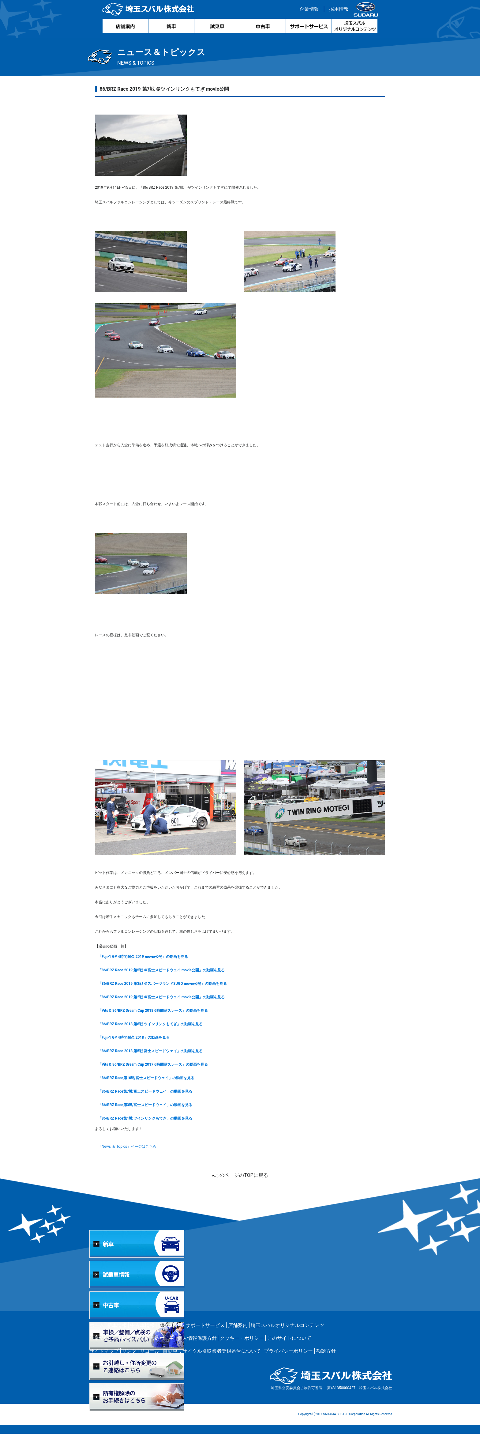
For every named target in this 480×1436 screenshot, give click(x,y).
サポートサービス (205, 1327)
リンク (129, 1353)
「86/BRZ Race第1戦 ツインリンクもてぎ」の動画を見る (149, 1120)
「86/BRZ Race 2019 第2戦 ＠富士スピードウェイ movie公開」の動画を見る (165, 999)
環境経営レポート (154, 1340)
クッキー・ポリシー (242, 1340)
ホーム (96, 1327)
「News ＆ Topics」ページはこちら (131, 1149)
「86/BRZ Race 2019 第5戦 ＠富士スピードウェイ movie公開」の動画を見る (165, 972)
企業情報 (307, 10)
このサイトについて (289, 1340)
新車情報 (117, 1327)
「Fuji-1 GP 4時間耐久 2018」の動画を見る (137, 1039)
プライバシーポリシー (288, 1353)
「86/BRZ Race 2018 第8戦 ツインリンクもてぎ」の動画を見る (154, 1026)
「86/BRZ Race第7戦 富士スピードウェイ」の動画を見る (149, 1093)
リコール (149, 1353)
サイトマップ (104, 1353)
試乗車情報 (170, 1327)
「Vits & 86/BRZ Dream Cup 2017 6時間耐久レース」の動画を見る (157, 1066)
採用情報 (337, 10)
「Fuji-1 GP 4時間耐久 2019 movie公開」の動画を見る (147, 959)
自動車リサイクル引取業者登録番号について (212, 1353)
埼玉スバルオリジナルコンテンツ (287, 1327)
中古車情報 (142, 1327)
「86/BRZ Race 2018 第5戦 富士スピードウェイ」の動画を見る (154, 1053)
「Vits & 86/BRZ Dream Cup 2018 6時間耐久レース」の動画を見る (157, 1013)
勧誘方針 (326, 1353)
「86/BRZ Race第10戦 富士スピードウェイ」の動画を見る (150, 1080)
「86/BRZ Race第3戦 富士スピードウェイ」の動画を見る (149, 1107)
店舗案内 (238, 1327)
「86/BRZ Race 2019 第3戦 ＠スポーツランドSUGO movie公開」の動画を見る (166, 986)
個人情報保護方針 (197, 1340)
